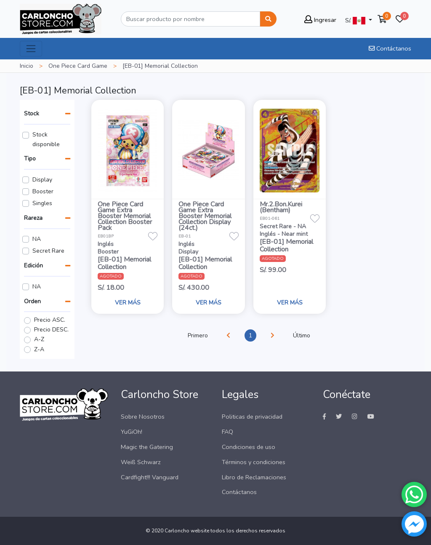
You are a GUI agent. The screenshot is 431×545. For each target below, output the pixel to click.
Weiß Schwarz (141, 462)
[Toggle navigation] (31, 48)
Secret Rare (48, 251)
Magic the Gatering (147, 447)
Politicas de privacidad (252, 416)
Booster (42, 191)
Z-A (39, 349)
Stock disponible (46, 139)
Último (301, 335)
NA (36, 239)
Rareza (33, 218)
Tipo (30, 159)
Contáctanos (390, 48)
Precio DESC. (51, 330)
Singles (42, 203)
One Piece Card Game (77, 66)
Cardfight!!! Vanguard (149, 477)
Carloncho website (187, 530)
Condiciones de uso (248, 447)
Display (42, 180)
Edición (33, 266)
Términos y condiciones (253, 462)
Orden (32, 301)
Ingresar (320, 20)
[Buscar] (190, 19)
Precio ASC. (49, 320)
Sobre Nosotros (143, 416)
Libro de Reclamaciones (254, 477)
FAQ (227, 431)
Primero (198, 335)
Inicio (26, 66)
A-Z (39, 339)
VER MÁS (128, 303)
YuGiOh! (131, 431)
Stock (31, 114)
